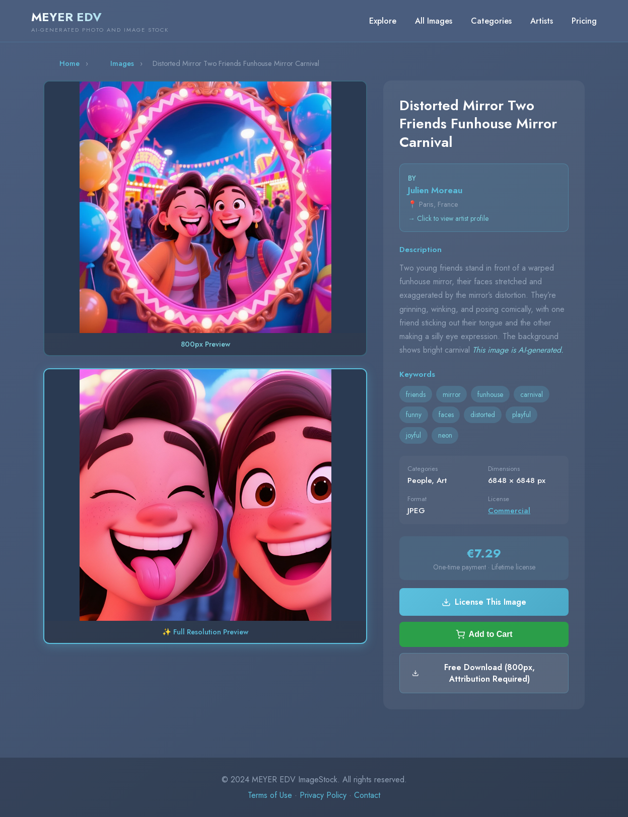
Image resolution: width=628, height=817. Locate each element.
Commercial (509, 510)
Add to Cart (484, 634)
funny (414, 415)
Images (122, 63)
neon (445, 435)
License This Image (484, 602)
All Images (433, 21)
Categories (491, 21)
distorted (482, 415)
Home (69, 63)
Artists (541, 21)
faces (446, 415)
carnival (531, 394)
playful (521, 415)
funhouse (490, 394)
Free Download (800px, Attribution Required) (473, 673)
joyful (413, 435)
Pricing (584, 21)
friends (416, 394)
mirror (452, 394)
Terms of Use (270, 795)
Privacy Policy (323, 795)
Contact (367, 795)
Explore (382, 21)
